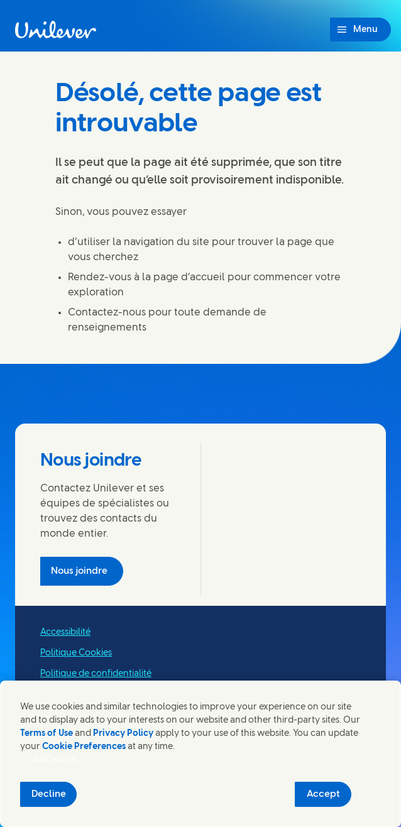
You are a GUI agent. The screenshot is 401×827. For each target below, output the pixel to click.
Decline (48, 794)
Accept (323, 794)
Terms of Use (46, 733)
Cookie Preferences (84, 747)
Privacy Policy (123, 733)
